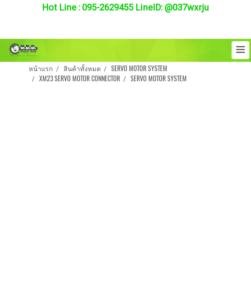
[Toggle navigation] (240, 50)
